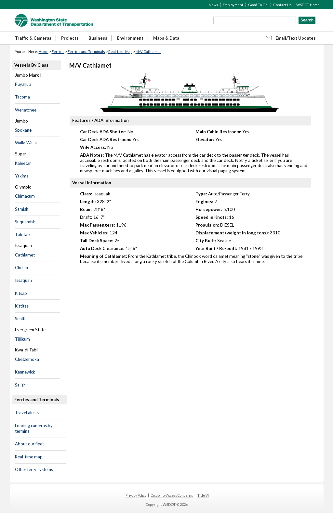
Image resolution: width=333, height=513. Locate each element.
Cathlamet (25, 254)
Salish (20, 385)
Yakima (22, 175)
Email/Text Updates (295, 38)
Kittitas (22, 306)
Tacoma (22, 96)
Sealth (21, 318)
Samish (21, 209)
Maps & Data (166, 38)
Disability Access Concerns (172, 495)
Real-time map (29, 456)
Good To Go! (258, 5)
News (213, 5)
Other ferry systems (34, 469)
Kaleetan (23, 163)
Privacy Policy (136, 495)
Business (97, 38)
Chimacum (25, 196)
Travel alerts (27, 412)
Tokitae (22, 234)
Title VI (203, 495)
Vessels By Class (31, 65)
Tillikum (22, 339)
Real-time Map (120, 51)
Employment (233, 5)
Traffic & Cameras (33, 38)
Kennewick (25, 372)
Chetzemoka (27, 359)
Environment (130, 38)
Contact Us (282, 5)
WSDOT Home (308, 5)
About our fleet (29, 443)
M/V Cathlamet (148, 51)
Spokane (23, 130)
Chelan (21, 267)
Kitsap (21, 293)
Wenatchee (25, 109)
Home (43, 51)
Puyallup (23, 84)
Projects (70, 38)
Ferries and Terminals (86, 51)
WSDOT (54, 20)
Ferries (58, 51)
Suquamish (25, 221)
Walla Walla (26, 142)
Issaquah (23, 280)
